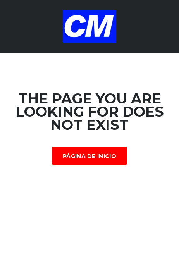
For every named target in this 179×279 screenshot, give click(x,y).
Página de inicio (89, 156)
